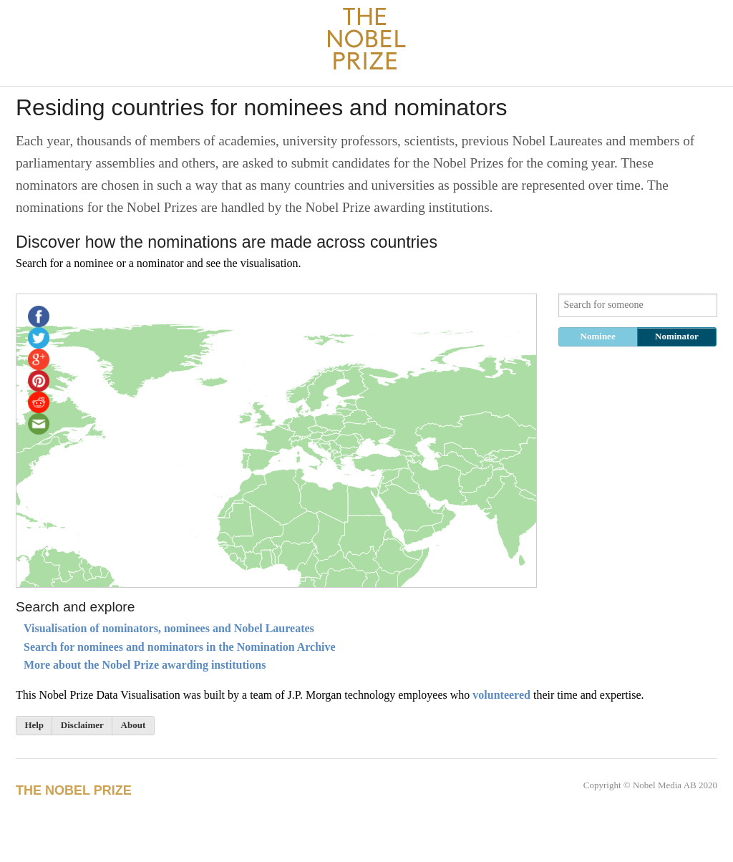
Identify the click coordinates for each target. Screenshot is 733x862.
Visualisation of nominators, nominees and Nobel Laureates (169, 628)
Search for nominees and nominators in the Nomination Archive (180, 647)
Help (34, 725)
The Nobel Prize (74, 790)
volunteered (501, 695)
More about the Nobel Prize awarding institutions (145, 665)
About (133, 725)
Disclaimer (82, 725)
